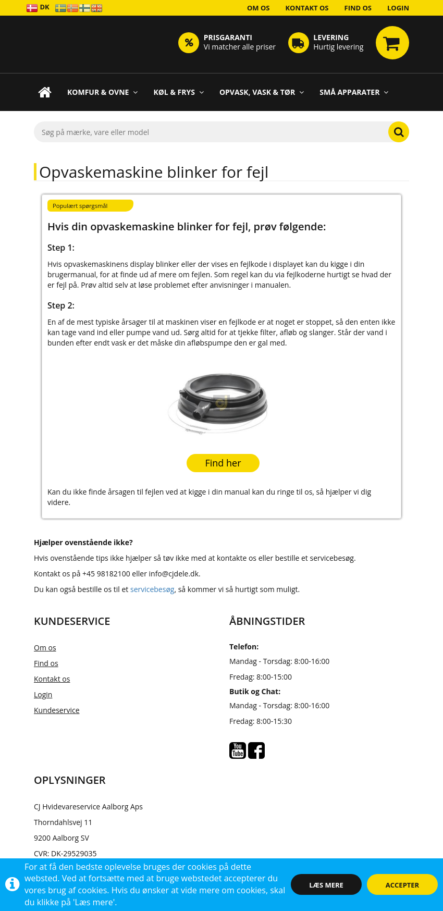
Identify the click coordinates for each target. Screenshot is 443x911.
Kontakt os (306, 8)
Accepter (402, 885)
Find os (358, 8)
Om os (258, 8)
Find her (223, 463)
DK (38, 7)
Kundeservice (57, 710)
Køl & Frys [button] (178, 92)
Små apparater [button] (353, 92)
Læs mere (326, 885)
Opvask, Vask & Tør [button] (261, 92)
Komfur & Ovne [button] (102, 92)
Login (398, 8)
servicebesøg (152, 589)
